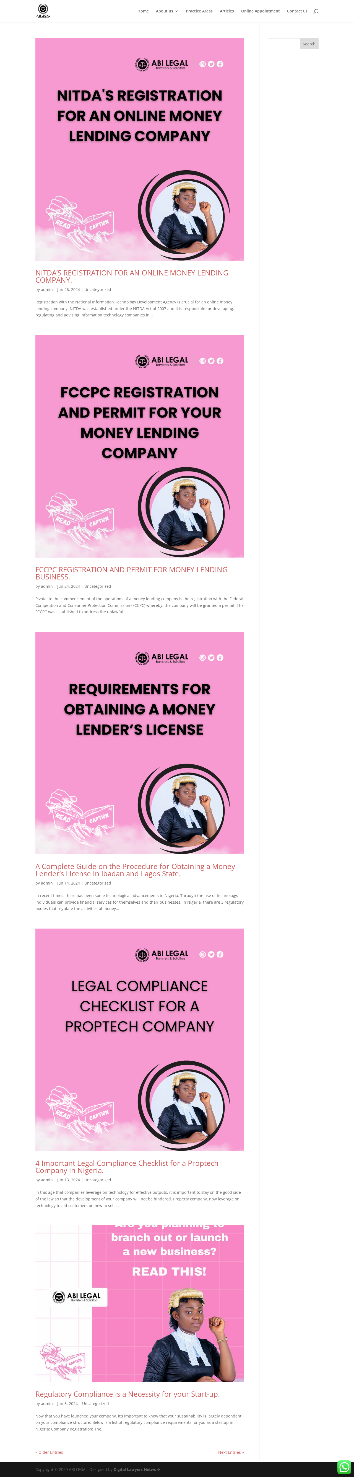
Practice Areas (199, 11)
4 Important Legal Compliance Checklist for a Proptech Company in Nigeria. (126, 1166)
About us (164, 11)
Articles (227, 11)
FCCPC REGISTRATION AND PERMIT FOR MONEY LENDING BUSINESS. (131, 573)
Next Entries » (231, 1452)
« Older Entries (49, 1452)
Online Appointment (260, 11)
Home (143, 11)
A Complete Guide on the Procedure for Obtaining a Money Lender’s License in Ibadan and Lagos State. (135, 869)
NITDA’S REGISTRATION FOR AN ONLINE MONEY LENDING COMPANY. (131, 276)
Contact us (297, 11)
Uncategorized (97, 289)
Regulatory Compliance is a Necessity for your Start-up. (127, 1394)
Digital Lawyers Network (137, 1469)
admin (47, 289)
